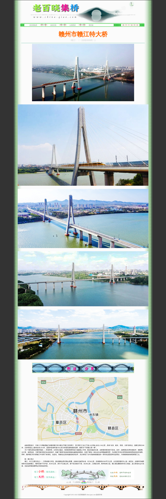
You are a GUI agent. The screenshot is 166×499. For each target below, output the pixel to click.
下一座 (97, 482)
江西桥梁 (73, 25)
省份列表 (53, 25)
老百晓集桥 (33, 25)
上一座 (68, 482)
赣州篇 (91, 25)
